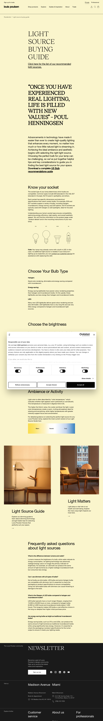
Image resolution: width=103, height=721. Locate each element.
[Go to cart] (98, 9)
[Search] (95, 9)
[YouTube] (69, 672)
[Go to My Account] (91, 9)
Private (87, 2)
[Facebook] (51, 672)
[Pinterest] (64, 672)
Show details (86, 378)
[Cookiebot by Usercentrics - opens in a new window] (81, 334)
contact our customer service (61, 261)
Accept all (80, 385)
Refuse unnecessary (22, 385)
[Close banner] (94, 334)
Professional (95, 2)
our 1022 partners (21, 345)
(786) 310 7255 (58, 701)
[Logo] (11, 7)
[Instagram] (56, 672)
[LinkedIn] (60, 672)
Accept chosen (51, 385)
